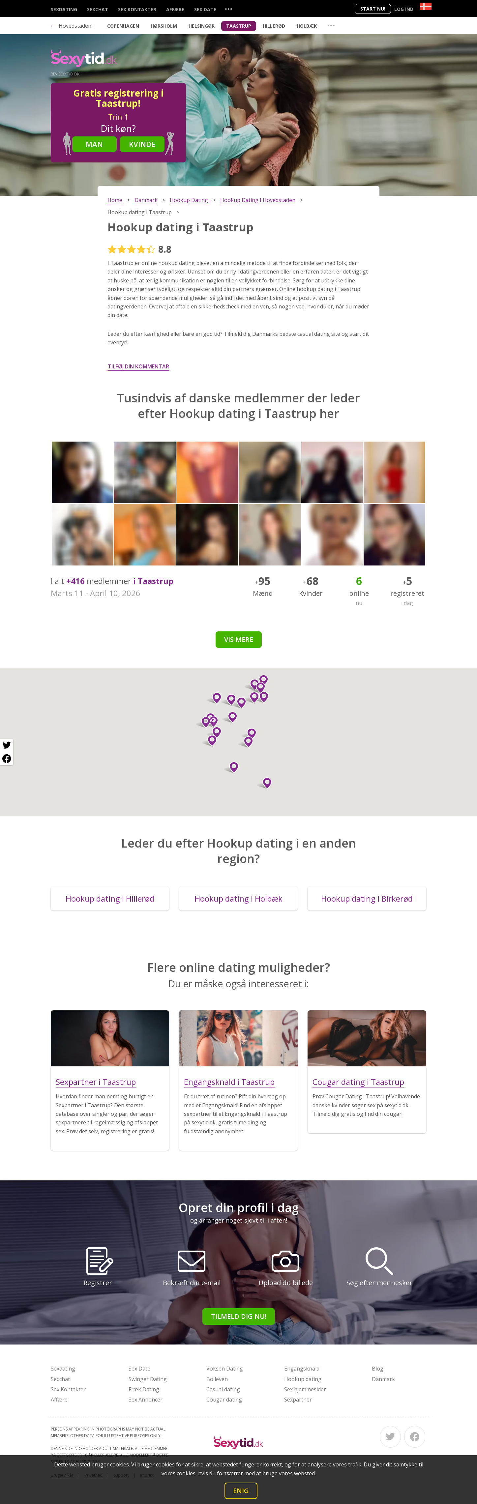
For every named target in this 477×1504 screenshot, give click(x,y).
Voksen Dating (224, 1368)
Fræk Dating (144, 1389)
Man (94, 144)
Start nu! (372, 9)
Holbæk (307, 26)
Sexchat (97, 9)
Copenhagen (123, 26)
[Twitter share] (6, 745)
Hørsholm (164, 26)
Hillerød (274, 26)
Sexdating (64, 9)
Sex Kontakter (137, 9)
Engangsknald (301, 1368)
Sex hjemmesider (305, 1389)
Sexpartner (298, 1399)
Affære (175, 9)
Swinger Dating (148, 1379)
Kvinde (142, 144)
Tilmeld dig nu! (238, 1316)
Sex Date (205, 9)
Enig (241, 1490)
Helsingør (202, 26)
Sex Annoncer (146, 1399)
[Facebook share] (6, 758)
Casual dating (223, 1389)
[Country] (426, 6)
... (228, 9)
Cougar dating (224, 1399)
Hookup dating (302, 1379)
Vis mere (238, 639)
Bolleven (217, 1379)
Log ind (403, 9)
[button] (245, 742)
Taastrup (238, 26)
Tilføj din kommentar (138, 366)
